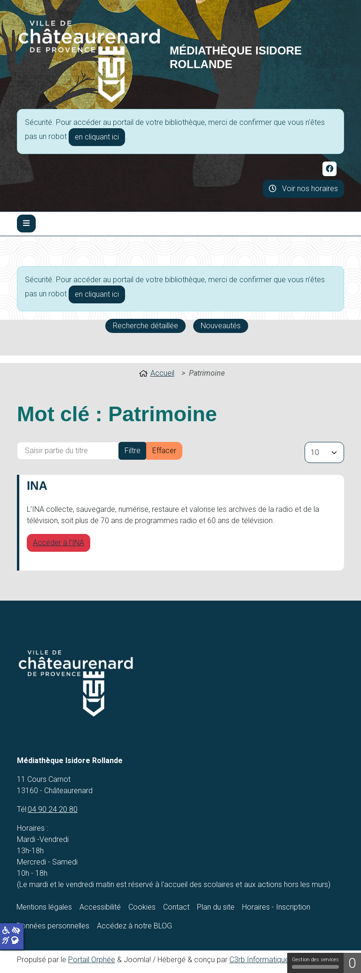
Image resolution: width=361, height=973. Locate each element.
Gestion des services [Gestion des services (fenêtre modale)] (315, 963)
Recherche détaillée (145, 325)
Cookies (142, 907)
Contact (176, 907)
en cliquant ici (97, 136)
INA (37, 485)
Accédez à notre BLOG (134, 925)
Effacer (164, 450)
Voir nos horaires (303, 188)
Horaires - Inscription (276, 907)
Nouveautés (221, 325)
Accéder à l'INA (58, 542)
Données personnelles (52, 925)
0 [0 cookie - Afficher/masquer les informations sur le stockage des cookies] (352, 963)
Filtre (133, 450)
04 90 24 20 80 (53, 809)
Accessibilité (100, 907)
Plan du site (216, 907)
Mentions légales (44, 907)
